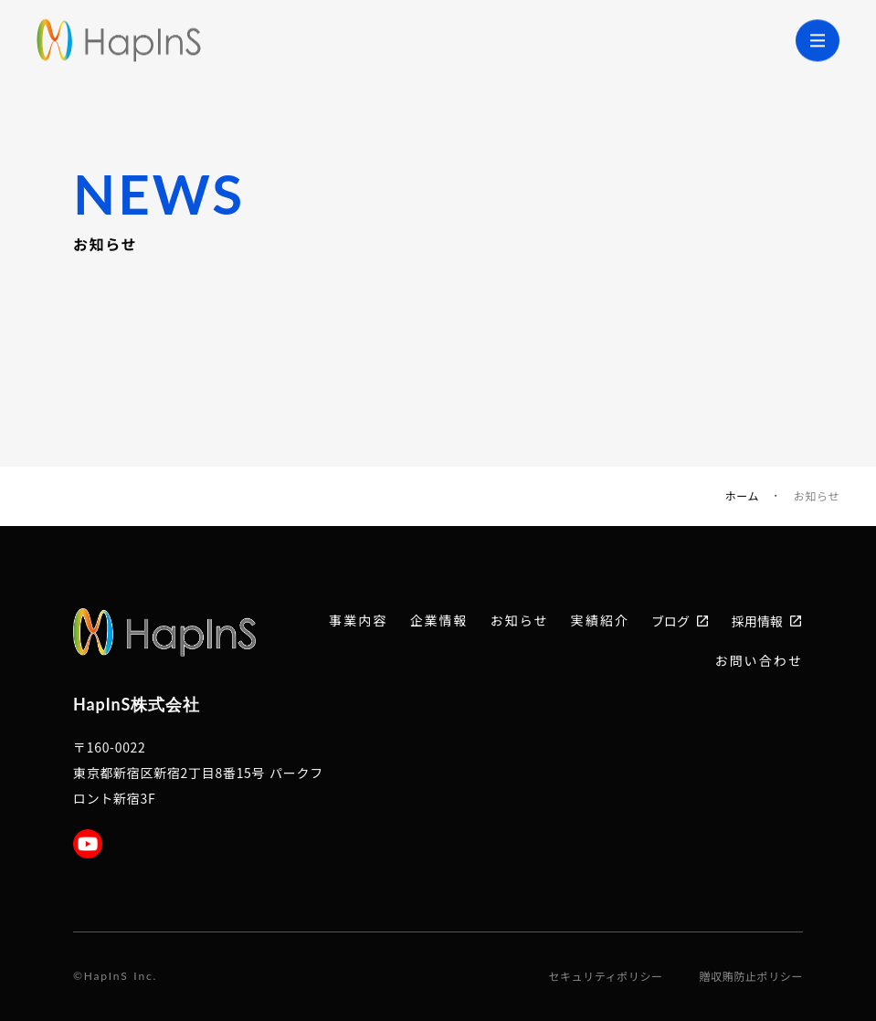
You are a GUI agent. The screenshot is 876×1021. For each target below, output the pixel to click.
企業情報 (439, 620)
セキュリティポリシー (605, 976)
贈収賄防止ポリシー (751, 976)
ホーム (742, 496)
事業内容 (358, 620)
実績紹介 (600, 620)
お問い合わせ (758, 660)
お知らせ (519, 620)
